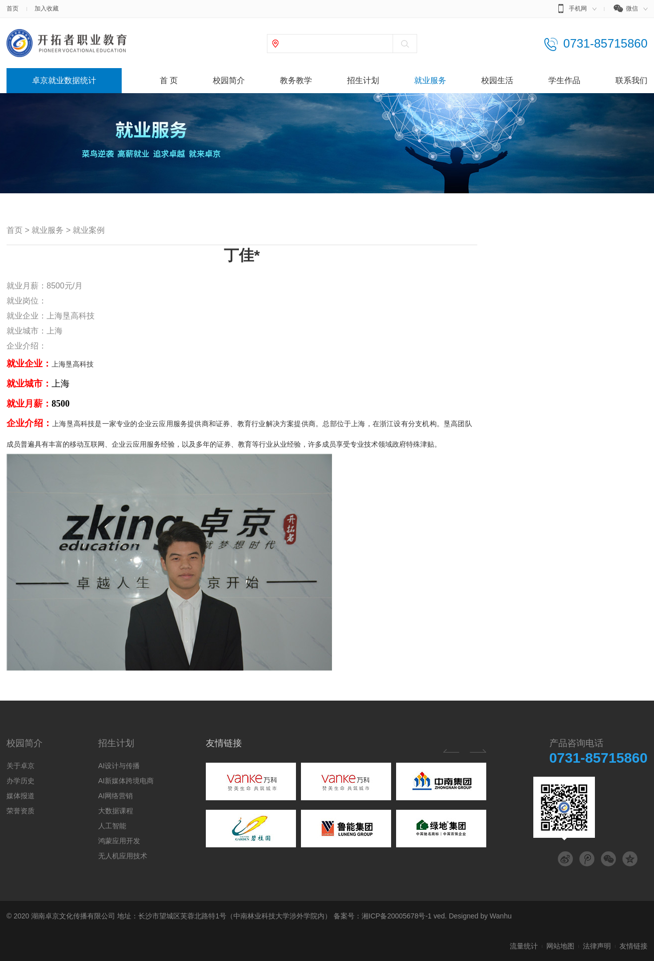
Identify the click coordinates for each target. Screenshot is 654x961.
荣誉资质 (21, 811)
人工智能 (112, 826)
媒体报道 (21, 796)
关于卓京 (21, 766)
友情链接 (224, 743)
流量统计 (524, 946)
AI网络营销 (115, 796)
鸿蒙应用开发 (119, 841)
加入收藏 (47, 8)
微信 (629, 10)
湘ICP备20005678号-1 (397, 916)
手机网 (575, 10)
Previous (451, 751)
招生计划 (363, 80)
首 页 (169, 80)
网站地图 (560, 946)
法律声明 (597, 946)
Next (478, 751)
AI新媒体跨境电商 (126, 781)
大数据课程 (115, 811)
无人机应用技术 (122, 856)
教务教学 (296, 80)
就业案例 (89, 230)
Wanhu (501, 916)
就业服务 (430, 80)
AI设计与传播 (119, 766)
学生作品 (564, 80)
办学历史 (21, 781)
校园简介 (229, 80)
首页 (13, 8)
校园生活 (497, 80)
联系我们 (631, 80)
